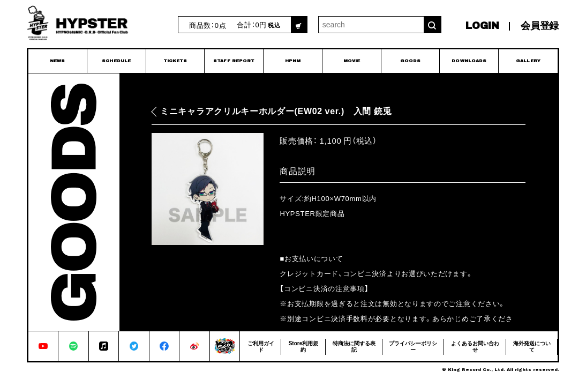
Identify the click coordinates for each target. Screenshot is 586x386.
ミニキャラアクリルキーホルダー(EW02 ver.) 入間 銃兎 (276, 111)
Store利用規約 (304, 346)
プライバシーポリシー (413, 346)
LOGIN (482, 25)
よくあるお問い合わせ (475, 346)
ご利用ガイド (260, 346)
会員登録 (540, 25)
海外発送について (532, 346)
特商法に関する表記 (354, 346)
